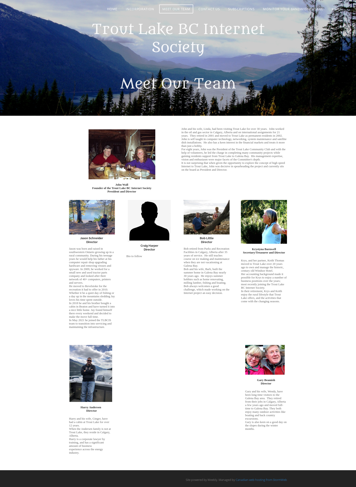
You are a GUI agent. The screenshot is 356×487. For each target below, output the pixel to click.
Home (112, 9)
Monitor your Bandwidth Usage (293, 9)
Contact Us (209, 9)
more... (338, 9)
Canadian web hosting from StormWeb (261, 480)
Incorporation (140, 9)
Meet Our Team (176, 9)
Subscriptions (241, 9)
